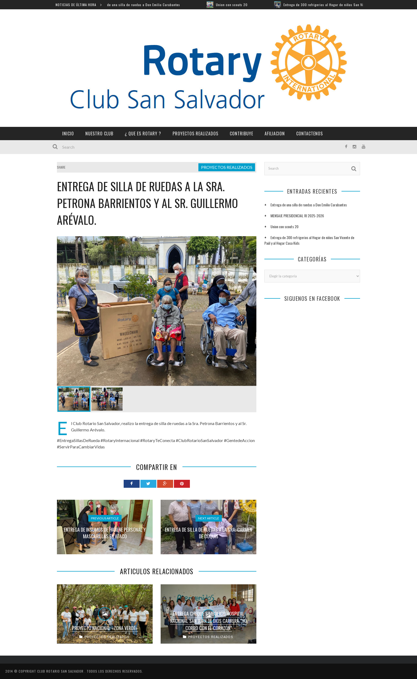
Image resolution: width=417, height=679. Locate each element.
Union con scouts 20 (237, 4)
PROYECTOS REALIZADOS (195, 133)
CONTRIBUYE (241, 133)
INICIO (68, 133)
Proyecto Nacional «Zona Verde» (105, 627)
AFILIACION (275, 133)
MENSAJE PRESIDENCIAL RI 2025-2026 (297, 215)
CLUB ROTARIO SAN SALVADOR (61, 671)
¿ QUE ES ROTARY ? (143, 133)
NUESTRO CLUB (99, 133)
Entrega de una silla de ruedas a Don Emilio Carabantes (142, 4)
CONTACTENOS (309, 133)
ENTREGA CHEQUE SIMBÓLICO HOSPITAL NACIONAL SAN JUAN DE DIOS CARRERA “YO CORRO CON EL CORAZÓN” (208, 620)
